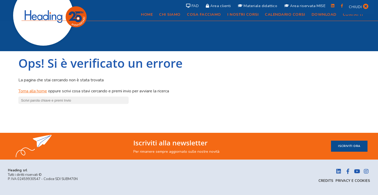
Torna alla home (32, 91)
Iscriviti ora (349, 146)
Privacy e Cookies (352, 180)
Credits (325, 180)
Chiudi (359, 6)
